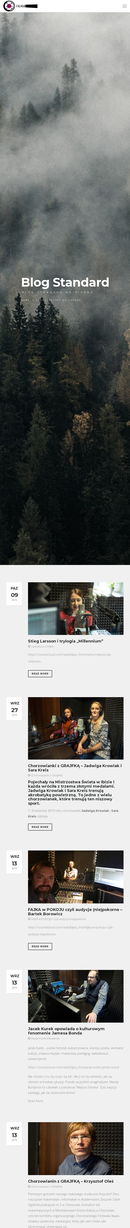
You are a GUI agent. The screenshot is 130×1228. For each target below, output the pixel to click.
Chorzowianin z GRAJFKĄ (47, 775)
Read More (40, 673)
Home (25, 300)
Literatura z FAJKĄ (42, 646)
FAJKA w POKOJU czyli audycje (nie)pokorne (58, 919)
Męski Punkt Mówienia (45, 1038)
